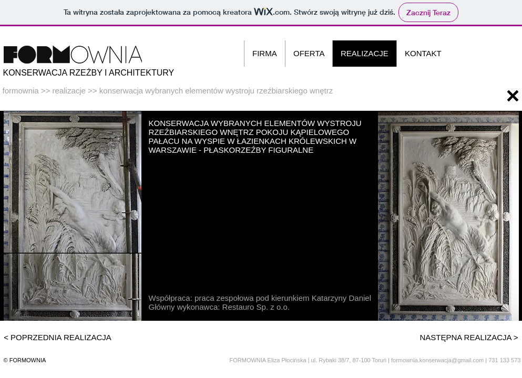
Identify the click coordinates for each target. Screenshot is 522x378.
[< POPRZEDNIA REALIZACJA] (58, 337)
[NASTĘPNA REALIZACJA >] (469, 337)
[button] (448, 216)
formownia (21, 90)
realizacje (69, 90)
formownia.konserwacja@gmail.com (437, 360)
